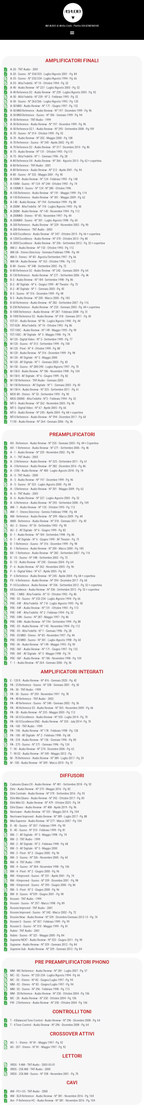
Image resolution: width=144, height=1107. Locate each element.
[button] (72, 32)
